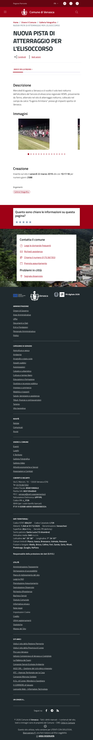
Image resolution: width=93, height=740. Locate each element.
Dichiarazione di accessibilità (25, 570)
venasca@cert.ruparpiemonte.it (32, 494)
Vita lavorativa (19, 408)
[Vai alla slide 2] (31, 154)
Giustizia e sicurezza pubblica (25, 383)
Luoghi (16, 450)
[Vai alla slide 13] (59, 154)
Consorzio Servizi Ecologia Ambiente (28, 664)
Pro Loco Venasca (20, 651)
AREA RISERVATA (45, 736)
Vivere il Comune (28, 22)
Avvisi (15, 431)
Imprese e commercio (22, 387)
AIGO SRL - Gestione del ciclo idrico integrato (32, 668)
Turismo (16, 404)
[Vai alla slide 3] (33, 154)
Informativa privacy (21, 603)
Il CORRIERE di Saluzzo (23, 684)
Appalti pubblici (19, 362)
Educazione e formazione (23, 379)
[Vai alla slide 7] (44, 154)
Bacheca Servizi (20, 595)
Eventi (16, 446)
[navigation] (5, 11)
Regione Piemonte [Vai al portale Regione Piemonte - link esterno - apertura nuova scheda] (20, 3)
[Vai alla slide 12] (57, 154)
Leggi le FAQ (18, 579)
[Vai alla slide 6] (41, 154)
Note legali (17, 608)
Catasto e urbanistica (22, 371)
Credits (16, 616)
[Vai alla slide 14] (62, 154)
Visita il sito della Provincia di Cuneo (28, 647)
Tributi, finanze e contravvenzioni (27, 399)
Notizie (16, 423)
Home (15, 22)
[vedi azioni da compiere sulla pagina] (34, 57)
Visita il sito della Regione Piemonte (28, 643)
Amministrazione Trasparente (25, 566)
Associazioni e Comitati (23, 471)
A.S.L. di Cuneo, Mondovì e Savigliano (29, 680)
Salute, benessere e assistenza (26, 395)
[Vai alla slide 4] (36, 154)
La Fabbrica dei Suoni (22, 660)
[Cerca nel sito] (77, 12)
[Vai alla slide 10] (51, 154)
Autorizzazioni (19, 366)
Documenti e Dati (20, 323)
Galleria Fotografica (21, 458)
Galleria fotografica (47, 22)
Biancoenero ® (29, 732)
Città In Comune (68, 722)
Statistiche (17, 624)
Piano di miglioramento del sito (26, 574)
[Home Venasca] (36, 12)
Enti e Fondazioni (20, 327)
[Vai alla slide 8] (46, 154)
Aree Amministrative (22, 314)
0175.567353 (22, 484)
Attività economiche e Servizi (25, 467)
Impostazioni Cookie (21, 612)
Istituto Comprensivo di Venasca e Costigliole (32, 656)
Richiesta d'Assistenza (22, 591)
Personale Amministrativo (24, 331)
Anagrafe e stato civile (22, 358)
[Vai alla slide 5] (39, 154)
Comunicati (18, 427)
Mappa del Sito (19, 628)
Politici (16, 335)
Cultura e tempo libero (22, 375)
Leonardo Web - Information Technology (30, 689)
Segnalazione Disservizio (23, 587)
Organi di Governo (21, 310)
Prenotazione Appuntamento (25, 583)
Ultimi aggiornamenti (22, 620)
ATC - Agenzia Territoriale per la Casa (29, 672)
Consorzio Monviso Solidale (24, 676)
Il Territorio (17, 454)
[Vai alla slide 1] (28, 154)
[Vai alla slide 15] (64, 154)
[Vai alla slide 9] (49, 154)
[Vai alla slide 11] (54, 154)
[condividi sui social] (19, 57)
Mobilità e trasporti (21, 391)
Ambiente (17, 354)
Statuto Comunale (21, 599)
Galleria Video (19, 462)
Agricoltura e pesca (21, 350)
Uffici (15, 318)
